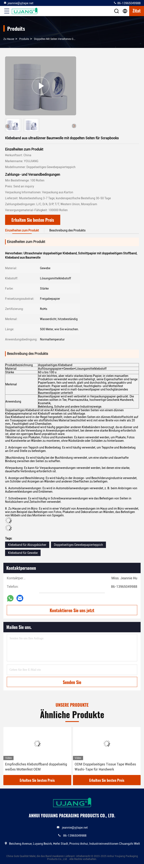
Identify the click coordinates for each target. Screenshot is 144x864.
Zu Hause (8, 39)
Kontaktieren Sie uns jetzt (72, 610)
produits (24, 39)
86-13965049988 (127, 3)
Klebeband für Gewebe (23, 553)
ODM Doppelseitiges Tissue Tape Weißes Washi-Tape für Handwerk (105, 766)
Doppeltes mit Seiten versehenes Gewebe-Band (61, 39)
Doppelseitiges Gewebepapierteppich (78, 544)
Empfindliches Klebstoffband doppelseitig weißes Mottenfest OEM (36, 766)
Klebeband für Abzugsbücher (27, 544)
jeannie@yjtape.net (18, 3)
